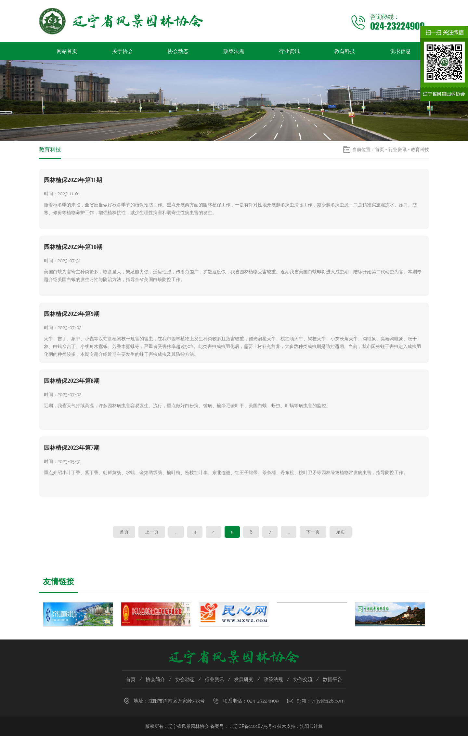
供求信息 (400, 51)
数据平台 (332, 679)
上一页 (152, 532)
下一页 (313, 532)
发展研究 (244, 679)
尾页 (340, 532)
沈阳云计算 (311, 726)
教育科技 (344, 51)
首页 (379, 149)
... (176, 532)
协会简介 (155, 679)
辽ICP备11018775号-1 (254, 726)
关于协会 (122, 51)
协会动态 (178, 51)
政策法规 (233, 51)
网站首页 (67, 51)
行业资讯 (289, 51)
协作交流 (303, 679)
